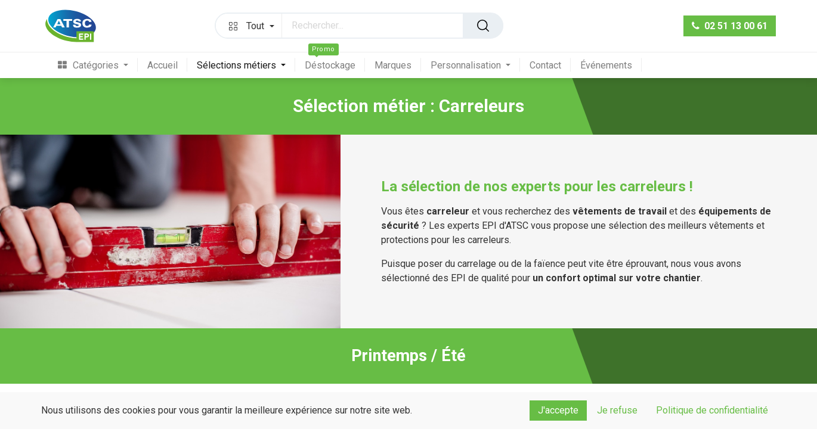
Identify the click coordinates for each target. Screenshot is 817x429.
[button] (248, 26)
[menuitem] (98, 65)
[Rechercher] (483, 26)
